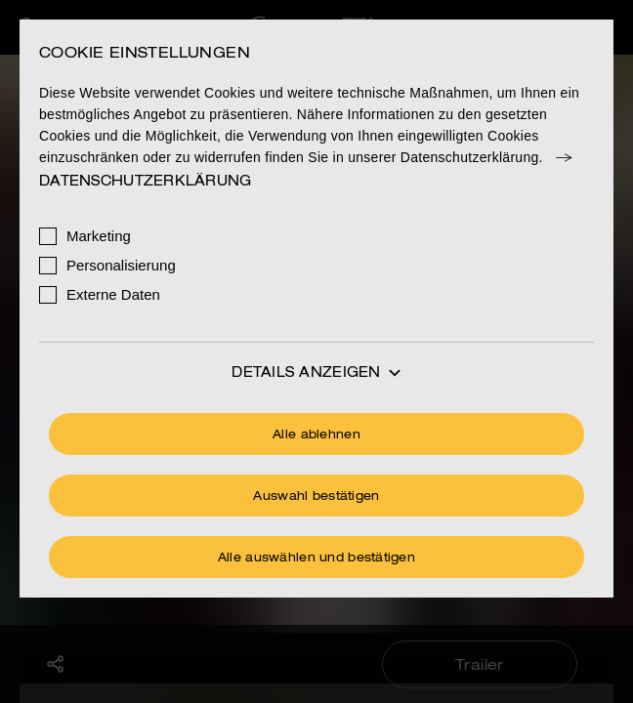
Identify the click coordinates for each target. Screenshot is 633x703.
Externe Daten (113, 294)
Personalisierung (121, 265)
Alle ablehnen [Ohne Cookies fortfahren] (316, 435)
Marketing (98, 235)
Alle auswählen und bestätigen (316, 558)
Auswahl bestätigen (316, 497)
